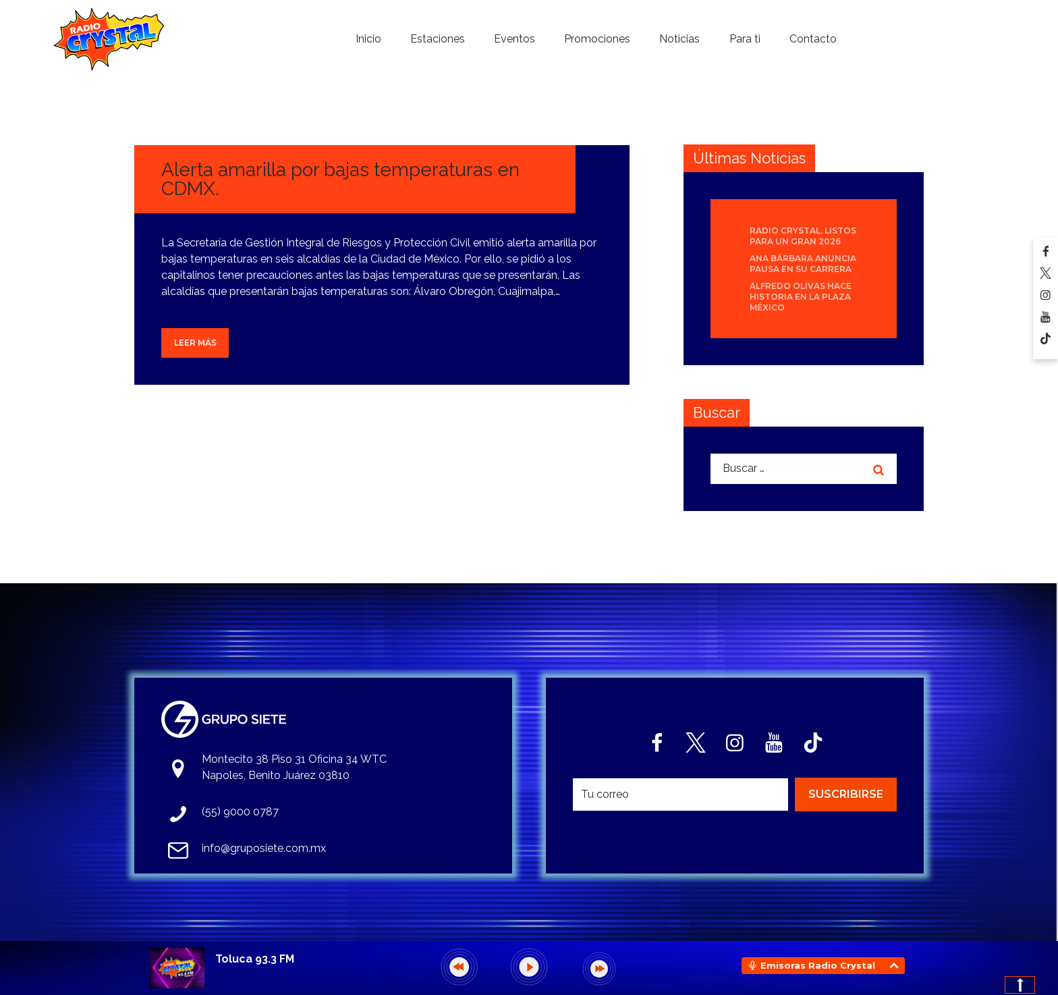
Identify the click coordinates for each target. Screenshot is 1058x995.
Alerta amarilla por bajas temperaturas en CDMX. (340, 179)
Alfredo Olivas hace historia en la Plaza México (801, 297)
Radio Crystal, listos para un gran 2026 (803, 235)
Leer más (195, 343)
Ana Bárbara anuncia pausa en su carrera (803, 263)
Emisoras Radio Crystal (817, 965)
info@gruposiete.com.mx (264, 848)
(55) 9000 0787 (240, 811)
